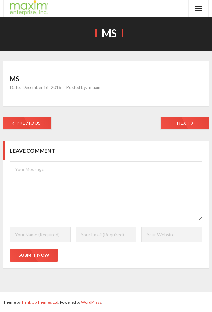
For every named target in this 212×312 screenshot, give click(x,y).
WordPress (91, 302)
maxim (95, 87)
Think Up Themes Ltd (39, 302)
